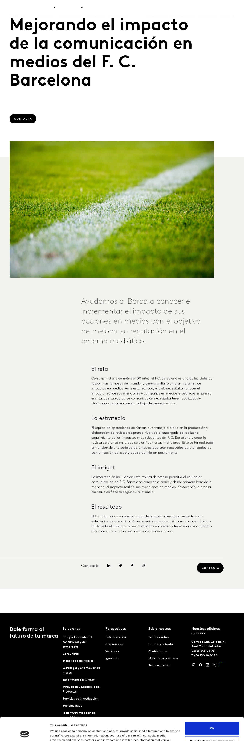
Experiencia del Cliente (79, 679)
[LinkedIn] (207, 666)
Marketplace (118, 7)
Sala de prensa (159, 665)
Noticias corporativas (163, 658)
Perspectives (96, 7)
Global (224, 7)
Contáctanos (208, 7)
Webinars (112, 651)
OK (212, 706)
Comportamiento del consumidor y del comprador (77, 642)
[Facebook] (200, 666)
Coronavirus (113, 644)
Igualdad (111, 658)
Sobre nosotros (156, 7)
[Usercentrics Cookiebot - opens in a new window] (24, 733)
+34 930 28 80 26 (205, 655)
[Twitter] (214, 666)
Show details (59, 733)
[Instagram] (193, 666)
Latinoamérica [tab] (70, 7)
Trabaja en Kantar (183, 7)
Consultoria (71, 653)
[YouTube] (221, 666)
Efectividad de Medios (78, 661)
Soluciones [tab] (45, 7)
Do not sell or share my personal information (212, 721)
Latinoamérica (115, 637)
